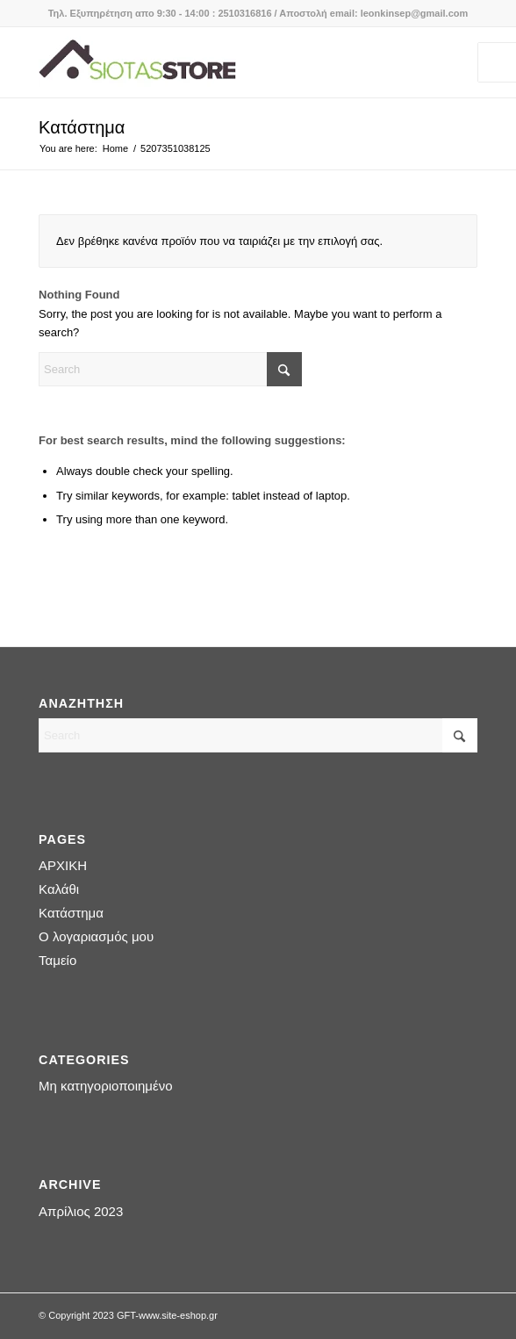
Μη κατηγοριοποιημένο (105, 1085)
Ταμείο (57, 960)
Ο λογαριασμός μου (96, 936)
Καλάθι (59, 889)
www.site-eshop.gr (178, 1315)
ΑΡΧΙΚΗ (63, 865)
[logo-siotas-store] (214, 62)
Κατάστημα (82, 127)
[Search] (170, 369)
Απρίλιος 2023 (81, 1211)
